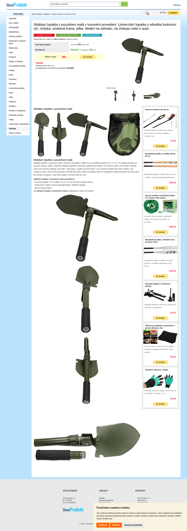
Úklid (11, 97)
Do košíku (87, 57)
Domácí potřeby (15, 36)
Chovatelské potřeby (17, 66)
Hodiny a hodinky (16, 61)
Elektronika (13, 48)
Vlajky (11, 120)
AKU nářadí (13, 23)
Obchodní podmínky (106, 500)
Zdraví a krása (15, 133)
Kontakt (102, 498)
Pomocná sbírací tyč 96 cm (157, 109)
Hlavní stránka (37, 14)
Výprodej (18, 14)
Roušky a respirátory (17, 111)
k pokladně (173, 13)
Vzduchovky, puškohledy (19, 124)
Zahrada (46, 14)
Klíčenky (12, 84)
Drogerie (12, 57)
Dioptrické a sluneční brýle (17, 42)
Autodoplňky (14, 27)
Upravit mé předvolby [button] (133, 525)
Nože (11, 93)
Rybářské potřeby (16, 115)
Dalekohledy (14, 32)
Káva (11, 75)
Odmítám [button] (116, 525)
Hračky (12, 70)
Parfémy (12, 106)
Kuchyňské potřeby (17, 88)
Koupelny (12, 79)
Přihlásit (177, 5)
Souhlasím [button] (103, 525)
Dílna (11, 52)
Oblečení (12, 102)
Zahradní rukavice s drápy (156, 370)
